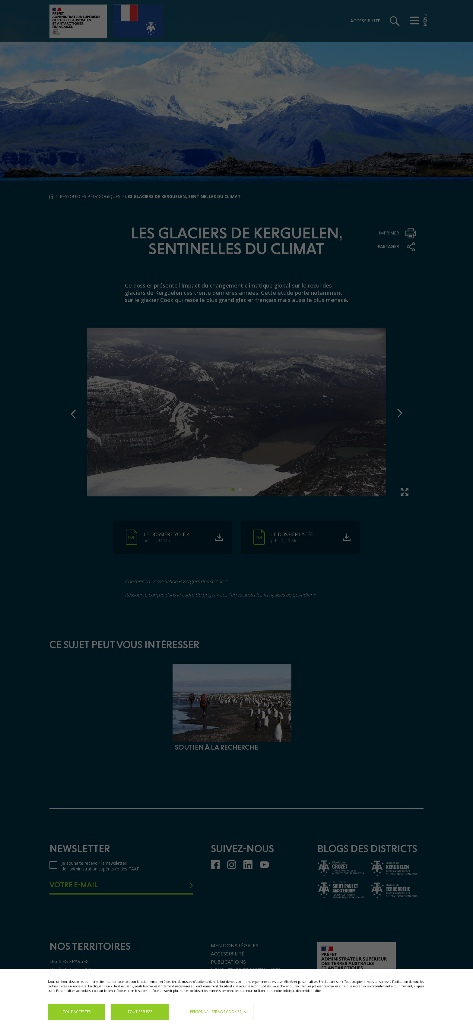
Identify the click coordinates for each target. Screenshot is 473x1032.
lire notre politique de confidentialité (295, 991)
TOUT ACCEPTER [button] (77, 1011)
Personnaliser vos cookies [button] (215, 1011)
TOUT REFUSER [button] (140, 1011)
